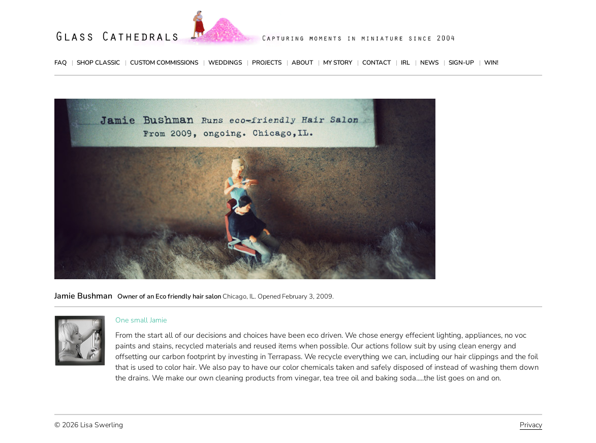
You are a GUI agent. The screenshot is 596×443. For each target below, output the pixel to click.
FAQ (60, 62)
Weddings (225, 62)
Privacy (531, 425)
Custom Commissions (164, 62)
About (302, 62)
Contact (376, 62)
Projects (266, 62)
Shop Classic (98, 62)
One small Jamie (141, 320)
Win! (491, 62)
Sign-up (461, 62)
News (429, 62)
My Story (337, 62)
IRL (405, 62)
